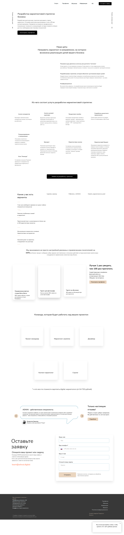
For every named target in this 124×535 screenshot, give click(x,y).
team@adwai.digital (21, 464)
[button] (105, 3)
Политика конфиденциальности (100, 509)
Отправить (67, 475)
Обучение (74, 3)
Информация (83, 3)
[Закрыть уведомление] (120, 523)
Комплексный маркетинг (19, 505)
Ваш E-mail (62, 454)
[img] (59, 3)
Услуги (56, 3)
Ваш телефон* (63, 445)
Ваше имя (62, 437)
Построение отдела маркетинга (20, 508)
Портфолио (65, 3)
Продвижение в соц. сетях (19, 503)
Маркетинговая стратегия (19, 502)
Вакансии (105, 507)
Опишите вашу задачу (66, 462)
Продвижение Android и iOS (20, 500)
